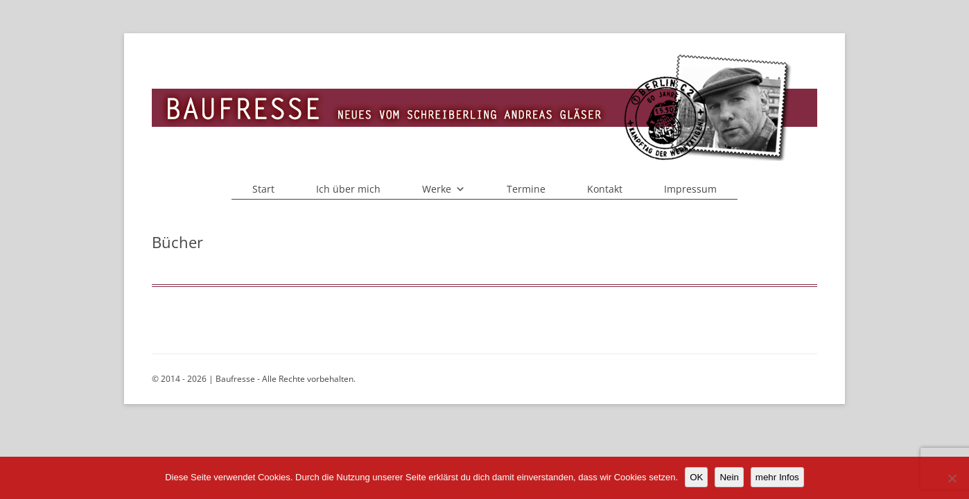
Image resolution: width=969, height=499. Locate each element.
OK (696, 477)
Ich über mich (348, 188)
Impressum (690, 188)
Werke (443, 189)
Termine (526, 188)
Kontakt (604, 188)
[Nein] (952, 478)
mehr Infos (777, 477)
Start (263, 188)
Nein (728, 477)
